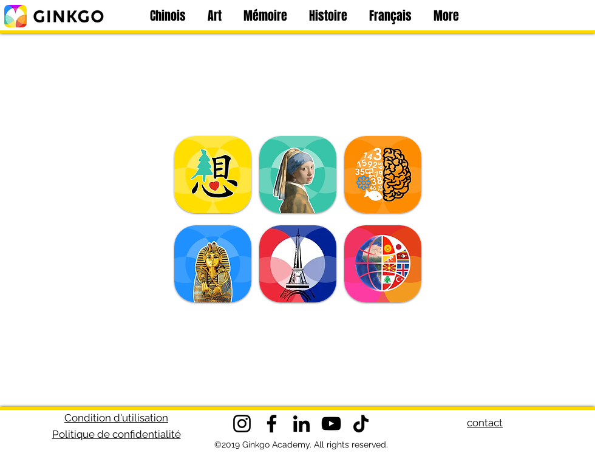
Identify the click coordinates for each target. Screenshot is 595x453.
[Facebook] (272, 423)
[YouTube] (331, 423)
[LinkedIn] (301, 423)
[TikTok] (361, 423)
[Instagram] (242, 423)
